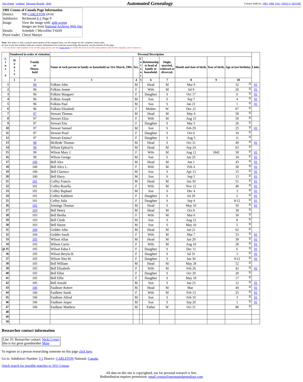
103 (34, 210)
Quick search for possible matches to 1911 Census (35, 365)
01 (255, 84)
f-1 (41, 358)
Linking (20, 3)
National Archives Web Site (63, 26)
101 (34, 181)
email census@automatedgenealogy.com (175, 376)
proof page (64, 47)
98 (35, 142)
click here (85, 351)
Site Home (8, 3)
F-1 (39, 18)
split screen (59, 22)
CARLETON (36, 14)
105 (34, 239)
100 (34, 162)
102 (34, 205)
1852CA (285, 3)
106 (34, 287)
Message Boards (35, 3)
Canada (93, 358)
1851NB (296, 3)
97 (35, 113)
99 (35, 147)
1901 (265, 3)
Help (48, 3)
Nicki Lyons (50, 339)
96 (35, 84)
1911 (278, 3)
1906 (271, 3)
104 (34, 229)
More (46, 343)
